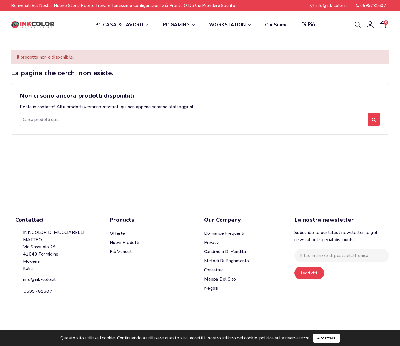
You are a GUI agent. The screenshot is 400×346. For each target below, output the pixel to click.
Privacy (211, 242)
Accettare (326, 338)
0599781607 (373, 5)
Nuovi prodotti (124, 242)
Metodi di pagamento (226, 261)
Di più (308, 24)
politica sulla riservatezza (284, 338)
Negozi (211, 288)
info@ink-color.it (331, 5)
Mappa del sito (220, 279)
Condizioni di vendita (225, 252)
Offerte (117, 233)
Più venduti (121, 252)
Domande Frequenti (224, 233)
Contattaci (29, 220)
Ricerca (374, 119)
